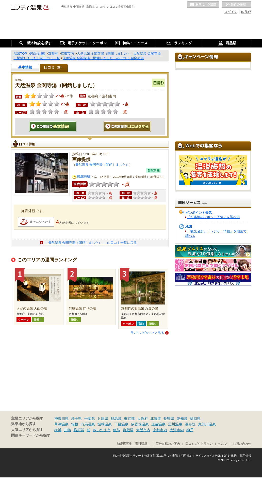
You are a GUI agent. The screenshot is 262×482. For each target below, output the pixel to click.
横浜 (57, 430)
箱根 (74, 424)
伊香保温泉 (140, 424)
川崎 (67, 430)
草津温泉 (61, 424)
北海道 (155, 418)
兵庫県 (102, 418)
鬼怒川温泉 (207, 424)
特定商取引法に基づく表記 (161, 455)
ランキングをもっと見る (147, 332)
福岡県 (195, 418)
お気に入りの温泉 (203, 4)
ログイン (230, 12)
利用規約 (186, 455)
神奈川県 (61, 418)
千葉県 (89, 418)
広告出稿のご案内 (168, 443)
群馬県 (116, 418)
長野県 (168, 418)
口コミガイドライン (199, 443)
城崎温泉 (104, 424)
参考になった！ (40, 221)
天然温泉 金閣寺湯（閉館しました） (102, 165)
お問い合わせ (242, 443)
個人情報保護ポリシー (127, 455)
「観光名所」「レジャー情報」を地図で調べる (216, 233)
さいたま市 (102, 430)
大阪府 (142, 418)
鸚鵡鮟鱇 (83, 177)
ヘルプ (222, 443)
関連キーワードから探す (30, 435)
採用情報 (245, 455)
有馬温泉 (88, 424)
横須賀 (79, 430)
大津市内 (177, 430)
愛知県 (182, 418)
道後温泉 (158, 424)
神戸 (189, 430)
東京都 (129, 418)
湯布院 (190, 424)
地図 (188, 227)
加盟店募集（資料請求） (133, 443)
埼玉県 (76, 418)
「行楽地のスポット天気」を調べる (213, 217)
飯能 (116, 430)
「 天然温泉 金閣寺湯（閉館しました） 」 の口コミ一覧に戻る (90, 243)
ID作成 (246, 12)
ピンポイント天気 (198, 213)
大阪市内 (143, 430)
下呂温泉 (121, 424)
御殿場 (128, 430)
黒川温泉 (175, 424)
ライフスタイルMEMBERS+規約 (216, 455)
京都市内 (160, 430)
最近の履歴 (236, 4)
